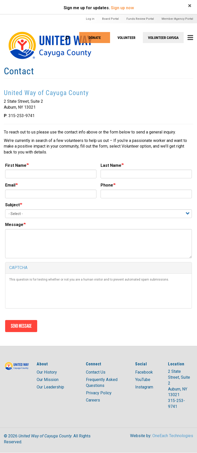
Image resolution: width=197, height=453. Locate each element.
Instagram (144, 387)
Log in (90, 18)
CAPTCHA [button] (18, 267)
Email (10, 185)
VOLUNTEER (126, 37)
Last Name (111, 165)
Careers (93, 400)
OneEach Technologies (172, 435)
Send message (21, 326)
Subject (12, 204)
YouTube (142, 379)
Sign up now (122, 7)
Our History (47, 372)
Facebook (144, 372)
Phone (107, 185)
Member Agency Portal (177, 18)
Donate (95, 37)
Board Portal (110, 18)
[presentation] (48, 294)
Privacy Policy (99, 392)
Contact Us (95, 372)
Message (14, 224)
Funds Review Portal (140, 18)
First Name (15, 165)
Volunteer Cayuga (163, 37)
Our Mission (47, 379)
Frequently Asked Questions (101, 382)
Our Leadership (50, 387)
